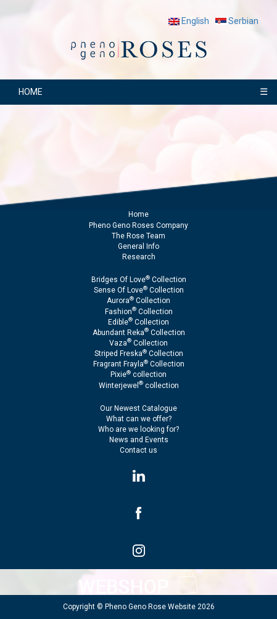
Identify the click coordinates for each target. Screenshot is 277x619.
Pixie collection (138, 374)
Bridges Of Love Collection (138, 279)
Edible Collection (138, 322)
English (188, 21)
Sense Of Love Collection (139, 290)
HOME (31, 92)
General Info (138, 246)
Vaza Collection (138, 343)
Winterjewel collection (139, 385)
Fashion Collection (139, 311)
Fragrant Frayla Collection (138, 364)
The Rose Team (138, 236)
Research (138, 257)
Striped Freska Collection (138, 353)
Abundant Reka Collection (139, 332)
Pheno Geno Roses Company (138, 225)
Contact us (138, 450)
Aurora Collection (138, 300)
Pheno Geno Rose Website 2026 (160, 606)
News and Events (138, 439)
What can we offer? (139, 419)
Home (138, 214)
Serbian (236, 21)
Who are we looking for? (138, 429)
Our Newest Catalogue (138, 408)
